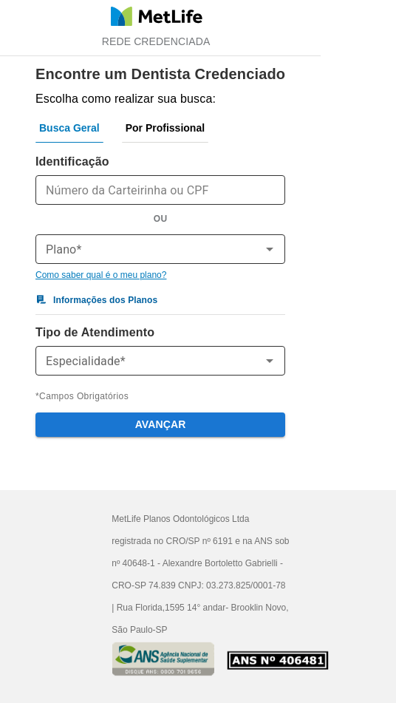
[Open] (269, 249)
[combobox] (148, 249)
